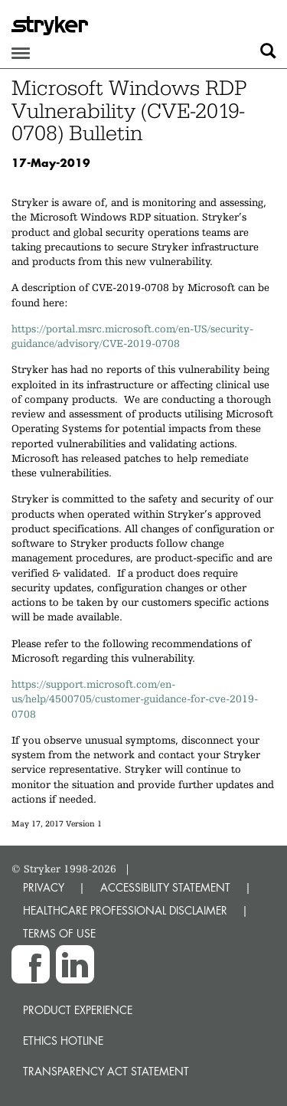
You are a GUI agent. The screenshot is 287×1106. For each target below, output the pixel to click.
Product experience (77, 1010)
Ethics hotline (63, 1040)
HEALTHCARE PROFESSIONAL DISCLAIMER (125, 910)
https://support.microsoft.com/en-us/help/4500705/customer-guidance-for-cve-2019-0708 (134, 699)
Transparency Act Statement (106, 1071)
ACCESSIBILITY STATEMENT (165, 887)
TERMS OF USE (59, 933)
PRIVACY (43, 887)
